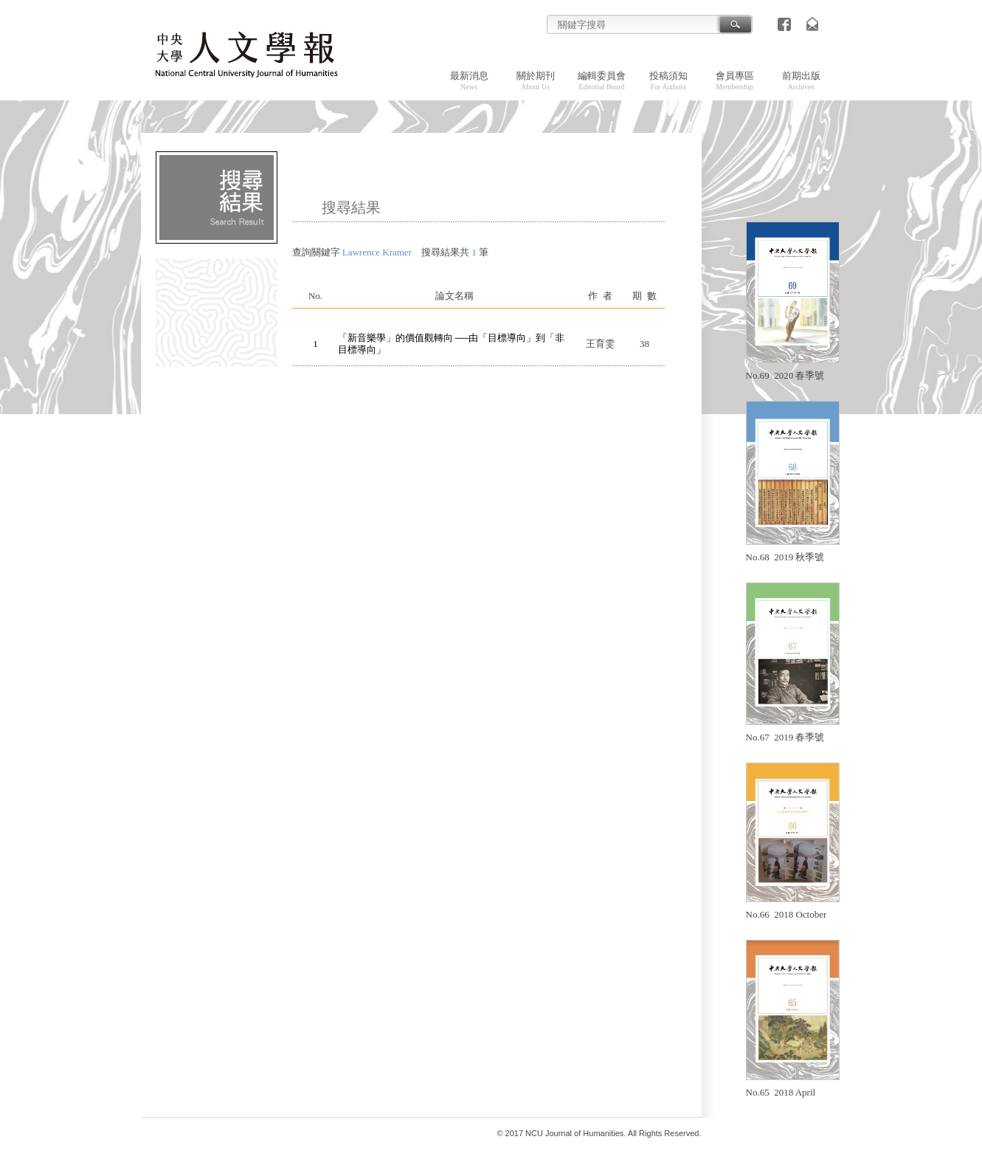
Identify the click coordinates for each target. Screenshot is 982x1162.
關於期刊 (535, 80)
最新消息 (469, 80)
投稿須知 (668, 80)
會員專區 (735, 80)
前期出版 (801, 80)
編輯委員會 (602, 80)
